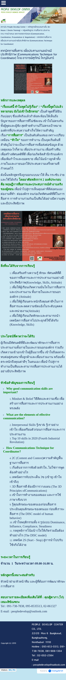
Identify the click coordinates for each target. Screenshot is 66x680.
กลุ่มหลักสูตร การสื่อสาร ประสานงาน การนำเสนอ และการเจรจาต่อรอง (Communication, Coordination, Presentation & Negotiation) (25, 34)
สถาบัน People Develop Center (13, 27)
